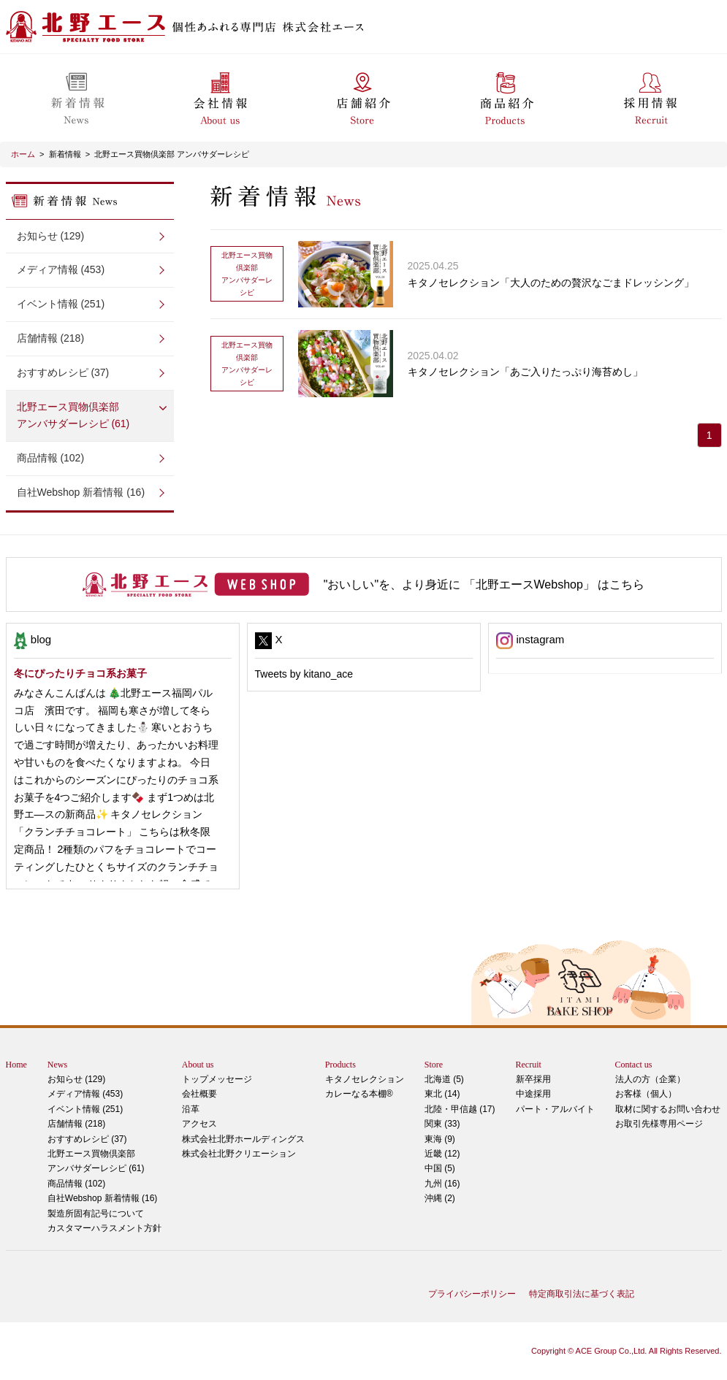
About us (198, 1064)
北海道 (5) (444, 1079)
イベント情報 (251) (61, 304)
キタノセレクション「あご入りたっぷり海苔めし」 (525, 371)
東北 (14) (442, 1094)
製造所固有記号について (95, 1213)
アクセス (199, 1124)
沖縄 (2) (440, 1198)
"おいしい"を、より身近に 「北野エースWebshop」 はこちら (484, 584)
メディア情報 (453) (61, 269)
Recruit (528, 1064)
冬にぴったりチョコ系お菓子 (80, 673)
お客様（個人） (646, 1094)
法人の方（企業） (650, 1079)
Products (340, 1064)
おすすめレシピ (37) (63, 372)
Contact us (633, 1064)
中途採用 (533, 1094)
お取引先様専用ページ (659, 1124)
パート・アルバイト (555, 1109)
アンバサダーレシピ (246, 272)
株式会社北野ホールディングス (243, 1139)
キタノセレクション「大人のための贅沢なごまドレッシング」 (551, 282)
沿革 (190, 1109)
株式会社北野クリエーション (239, 1154)
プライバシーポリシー (472, 1294)
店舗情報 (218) (51, 338)
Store (434, 1064)
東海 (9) (440, 1139)
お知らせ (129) (51, 236)
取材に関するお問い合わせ (667, 1109)
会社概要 (199, 1094)
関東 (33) (442, 1124)
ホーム (23, 154)
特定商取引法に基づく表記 (581, 1294)
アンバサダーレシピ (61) (90, 414)
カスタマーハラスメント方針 (104, 1228)
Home (16, 1064)
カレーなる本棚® (359, 1094)
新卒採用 (533, 1079)
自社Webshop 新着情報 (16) (81, 492)
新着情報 (65, 154)
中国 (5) (440, 1168)
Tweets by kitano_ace (304, 674)
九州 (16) (442, 1183)
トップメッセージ (217, 1079)
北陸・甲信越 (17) (460, 1109)
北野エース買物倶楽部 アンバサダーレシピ (171, 154)
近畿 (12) (442, 1154)
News (57, 1064)
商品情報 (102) (51, 458)
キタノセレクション (364, 1079)
